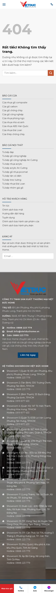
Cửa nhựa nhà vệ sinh (13, 122)
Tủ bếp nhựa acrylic (12, 164)
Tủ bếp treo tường (11, 180)
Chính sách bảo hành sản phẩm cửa (20, 221)
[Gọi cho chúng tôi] (52, 4)
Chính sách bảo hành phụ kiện (17, 225)
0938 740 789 (22, 436)
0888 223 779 (22, 377)
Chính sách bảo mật (12, 209)
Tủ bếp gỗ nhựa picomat (15, 172)
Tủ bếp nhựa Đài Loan (13, 183)
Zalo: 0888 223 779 (18, 335)
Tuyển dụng (8, 217)
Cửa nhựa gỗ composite (14, 102)
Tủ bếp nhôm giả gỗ (12, 187)
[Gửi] (51, 73)
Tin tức (5, 205)
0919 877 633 (22, 401)
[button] (4, 4)
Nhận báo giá (7, 589)
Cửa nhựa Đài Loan (12, 130)
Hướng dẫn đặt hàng (13, 213)
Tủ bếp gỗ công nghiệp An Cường (19, 160)
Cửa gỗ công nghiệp (12, 114)
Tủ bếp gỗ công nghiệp (14, 156)
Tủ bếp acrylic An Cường (14, 168)
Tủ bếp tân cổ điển (11, 176)
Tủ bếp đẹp (8, 152)
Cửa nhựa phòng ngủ (13, 118)
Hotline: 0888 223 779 (19, 327)
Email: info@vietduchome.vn (23, 331)
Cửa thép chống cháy (13, 134)
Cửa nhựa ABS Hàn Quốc (15, 126)
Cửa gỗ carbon (9, 106)
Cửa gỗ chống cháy (12, 110)
